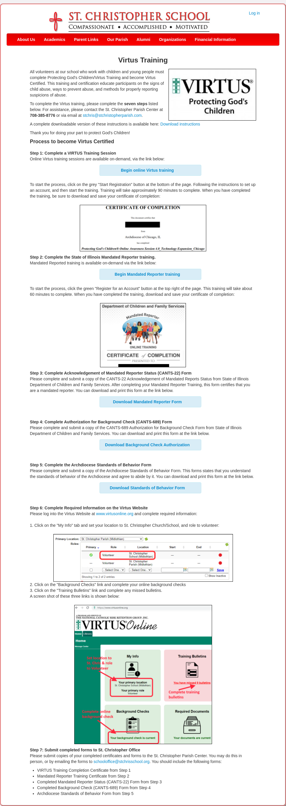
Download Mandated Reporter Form (147, 402)
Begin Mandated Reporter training (147, 274)
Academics (54, 39)
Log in (254, 13)
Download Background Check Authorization (147, 445)
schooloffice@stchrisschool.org (121, 761)
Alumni (143, 39)
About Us (26, 39)
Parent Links (86, 39)
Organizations (172, 39)
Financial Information (215, 39)
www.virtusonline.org (114, 513)
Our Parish (117, 39)
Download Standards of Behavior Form (147, 488)
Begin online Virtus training (147, 170)
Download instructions (180, 124)
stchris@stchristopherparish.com (112, 115)
